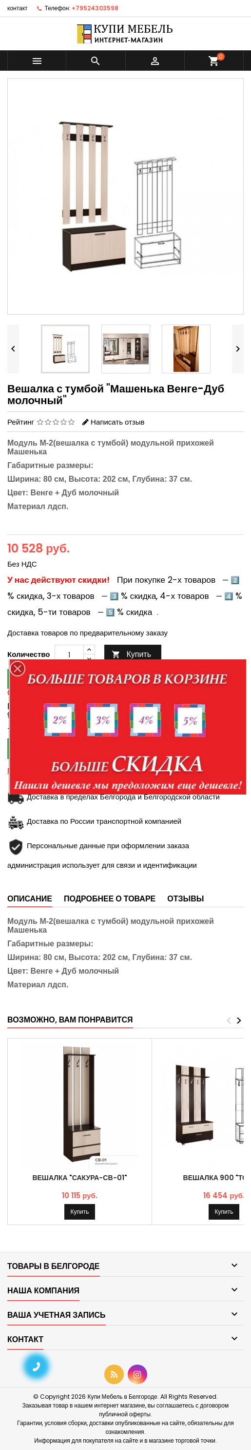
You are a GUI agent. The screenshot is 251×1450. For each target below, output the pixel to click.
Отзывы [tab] (185, 898)
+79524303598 (95, 8)
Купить (131, 654)
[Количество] (69, 654)
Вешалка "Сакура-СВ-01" (79, 1178)
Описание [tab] (29, 898)
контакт (17, 8)
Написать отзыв (117, 422)
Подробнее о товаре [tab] (109, 898)
